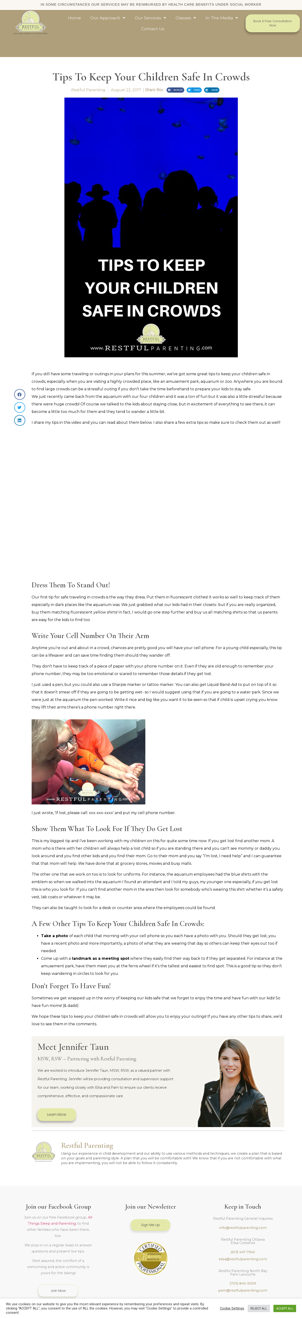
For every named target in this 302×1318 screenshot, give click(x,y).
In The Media (222, 17)
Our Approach (107, 17)
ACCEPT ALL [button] (284, 1308)
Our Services (150, 17)
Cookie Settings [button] (232, 1308)
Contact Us (152, 28)
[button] (175, 70)
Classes (186, 17)
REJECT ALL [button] (259, 1308)
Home (74, 17)
